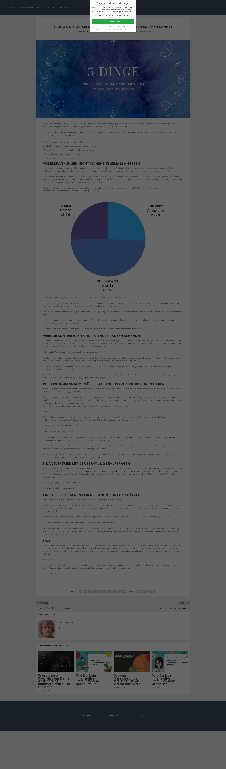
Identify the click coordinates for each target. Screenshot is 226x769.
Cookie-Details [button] (101, 29)
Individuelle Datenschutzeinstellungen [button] (113, 26)
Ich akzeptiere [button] (113, 21)
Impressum (126, 29)
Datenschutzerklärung (114, 29)
